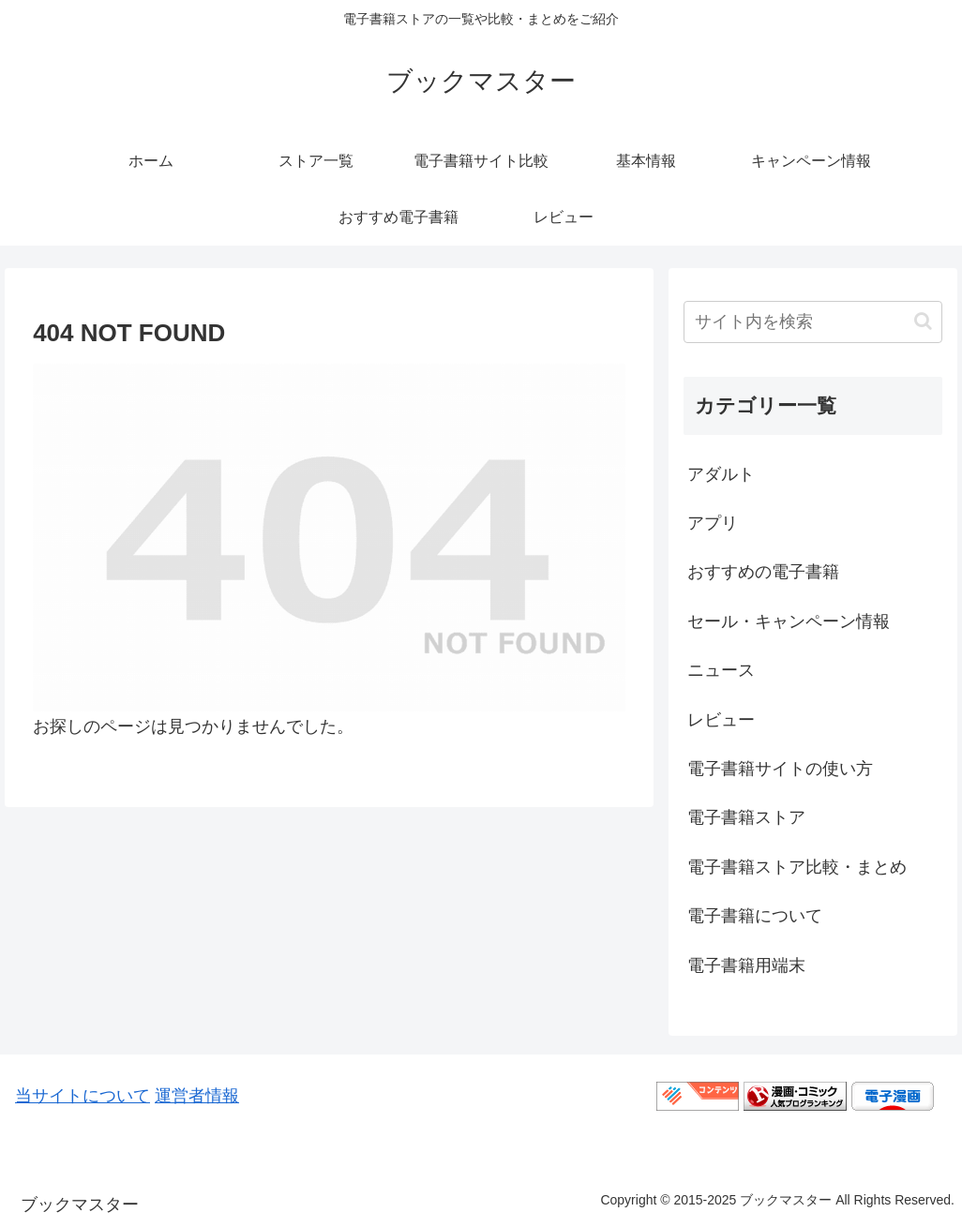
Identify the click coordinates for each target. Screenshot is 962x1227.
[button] (923, 321)
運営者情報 (197, 1095)
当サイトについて (82, 1095)
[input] (812, 322)
